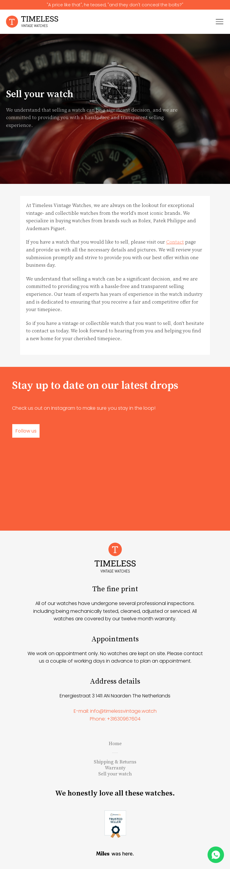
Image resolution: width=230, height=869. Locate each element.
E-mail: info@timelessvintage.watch (115, 711)
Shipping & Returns (115, 762)
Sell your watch (115, 774)
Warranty (115, 768)
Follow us (26, 430)
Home (115, 744)
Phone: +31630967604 (115, 718)
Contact (175, 242)
